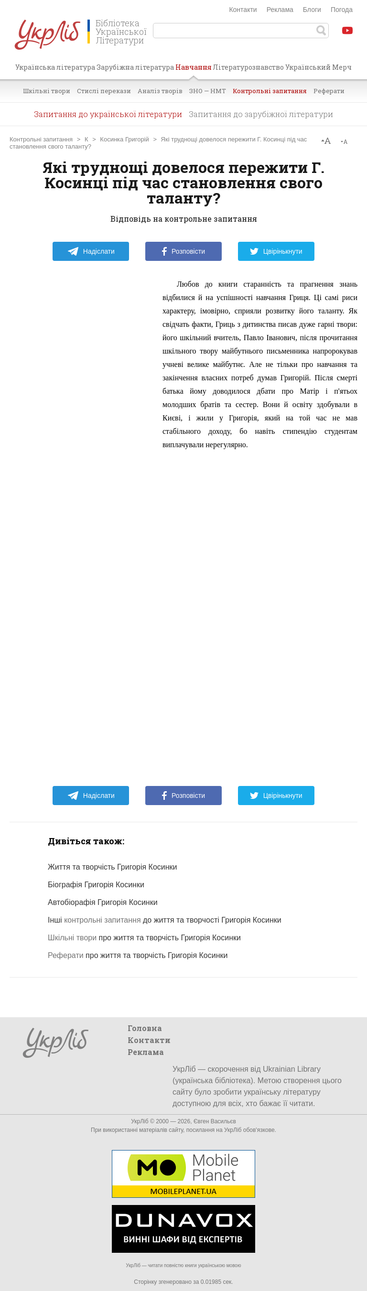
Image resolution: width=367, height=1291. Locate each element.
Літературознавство (248, 67)
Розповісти (183, 251)
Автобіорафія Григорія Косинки (103, 902)
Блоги (312, 9)
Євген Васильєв (215, 1121)
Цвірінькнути (276, 251)
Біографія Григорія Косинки (96, 885)
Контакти (243, 9)
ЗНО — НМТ (207, 90)
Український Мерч (318, 67)
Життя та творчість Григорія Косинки (112, 867)
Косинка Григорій (124, 139)
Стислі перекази (104, 90)
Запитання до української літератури (108, 114)
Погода (342, 9)
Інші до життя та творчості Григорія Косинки (164, 920)
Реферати (329, 90)
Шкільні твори (46, 90)
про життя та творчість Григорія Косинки (144, 938)
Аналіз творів (160, 90)
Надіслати (91, 251)
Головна (145, 1028)
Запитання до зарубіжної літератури (261, 114)
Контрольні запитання (270, 90)
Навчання (193, 71)
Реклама (280, 9)
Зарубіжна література (135, 67)
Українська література (55, 67)
